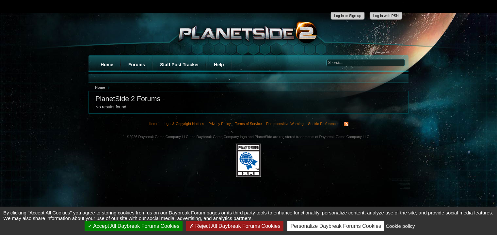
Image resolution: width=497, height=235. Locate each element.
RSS (346, 124)
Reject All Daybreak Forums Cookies (234, 226)
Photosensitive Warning (285, 124)
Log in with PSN (386, 16)
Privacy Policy (219, 124)
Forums (136, 64)
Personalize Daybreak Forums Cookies (336, 226)
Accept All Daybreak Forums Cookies (134, 226)
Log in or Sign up (347, 16)
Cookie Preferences (324, 124)
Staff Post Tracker (179, 64)
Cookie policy (400, 226)
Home (107, 64)
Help (219, 64)
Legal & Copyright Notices (183, 124)
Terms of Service (248, 124)
